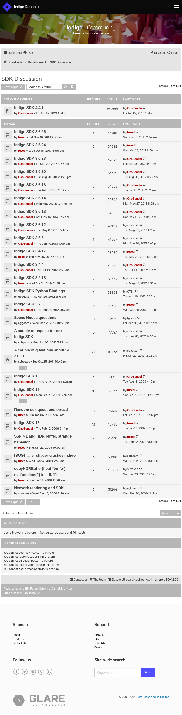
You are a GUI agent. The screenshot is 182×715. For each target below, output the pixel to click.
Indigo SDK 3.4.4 (29, 265)
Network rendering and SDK (39, 488)
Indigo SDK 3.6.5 (29, 238)
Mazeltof (34, 593)
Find (148, 672)
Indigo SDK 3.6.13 (30, 211)
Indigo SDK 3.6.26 (30, 132)
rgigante (23, 323)
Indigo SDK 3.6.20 (30, 172)
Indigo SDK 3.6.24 (30, 145)
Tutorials (99, 643)
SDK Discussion (21, 79)
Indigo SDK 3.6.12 (30, 225)
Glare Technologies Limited (152, 697)
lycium (131, 318)
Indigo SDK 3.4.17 (30, 251)
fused (21, 137)
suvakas (132, 469)
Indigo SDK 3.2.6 (29, 304)
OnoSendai (25, 113)
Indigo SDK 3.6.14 (30, 198)
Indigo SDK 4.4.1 (29, 108)
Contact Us (19, 643)
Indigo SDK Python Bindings (39, 291)
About (16, 635)
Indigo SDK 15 (26, 423)
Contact (99, 647)
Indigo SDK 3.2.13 (30, 278)
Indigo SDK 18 (26, 390)
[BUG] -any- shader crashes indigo (45, 455)
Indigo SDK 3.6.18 (30, 185)
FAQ (96, 639)
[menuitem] (28, 52)
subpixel (132, 225)
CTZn (130, 291)
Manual (99, 635)
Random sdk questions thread (41, 410)
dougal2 (23, 297)
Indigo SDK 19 (26, 376)
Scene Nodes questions (35, 318)
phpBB (23, 588)
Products (18, 639)
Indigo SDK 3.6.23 (30, 158)
